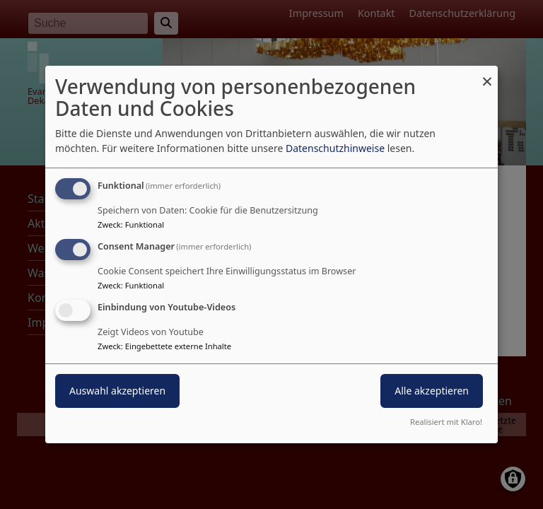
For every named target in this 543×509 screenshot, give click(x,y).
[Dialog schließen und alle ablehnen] (487, 74)
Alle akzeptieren (432, 390)
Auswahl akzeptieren (117, 390)
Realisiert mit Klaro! (446, 421)
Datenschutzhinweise (335, 148)
